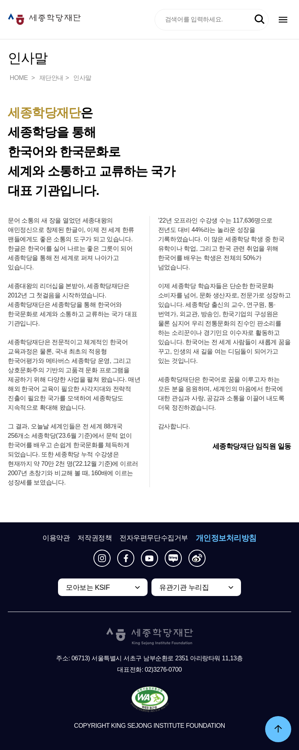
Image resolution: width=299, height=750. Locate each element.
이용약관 (56, 537)
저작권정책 (94, 537)
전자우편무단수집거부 (154, 537)
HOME (19, 77)
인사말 (82, 77)
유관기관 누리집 (184, 587)
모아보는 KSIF (88, 587)
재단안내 (51, 77)
